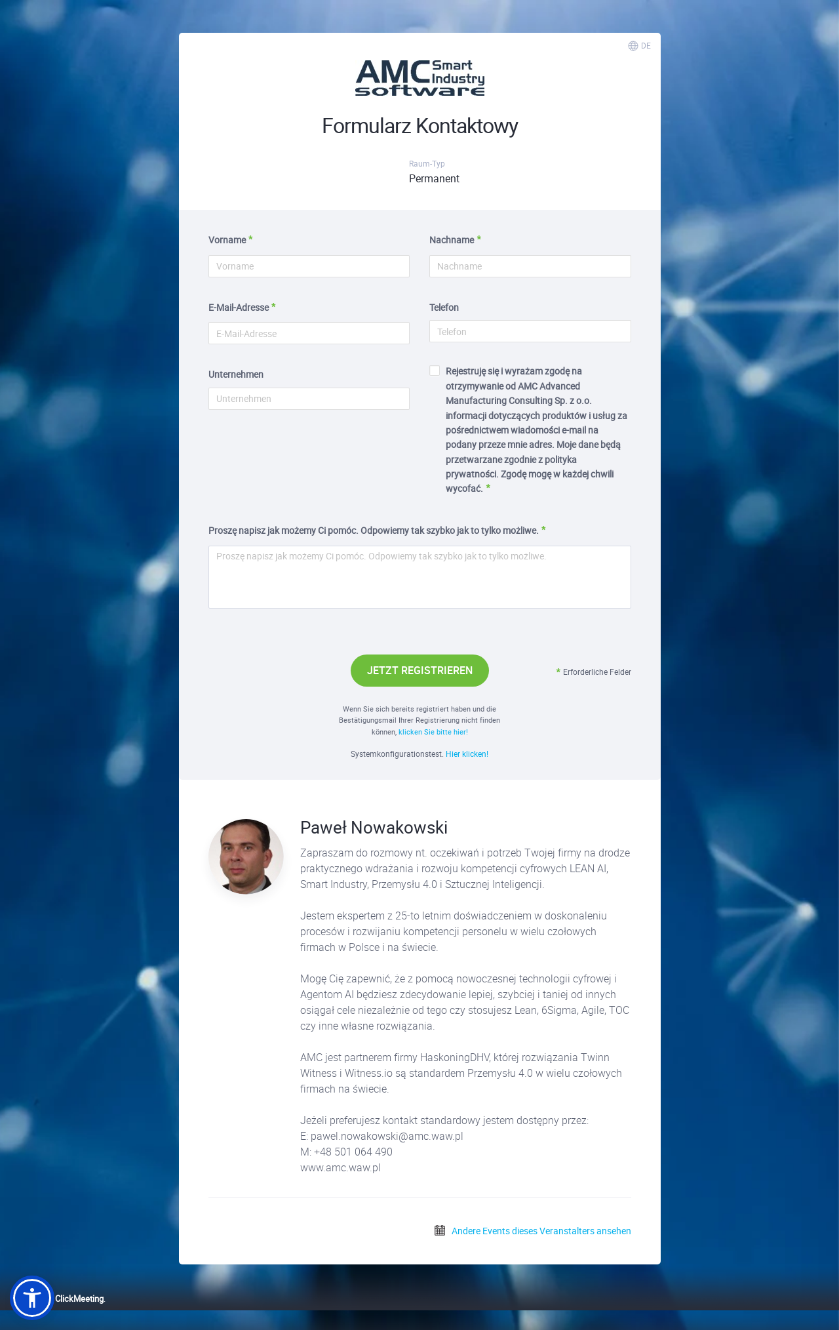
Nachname (451, 239)
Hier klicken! (467, 753)
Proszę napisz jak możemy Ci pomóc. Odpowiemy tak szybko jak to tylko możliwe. (373, 530)
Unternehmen (235, 374)
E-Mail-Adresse (238, 307)
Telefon (444, 307)
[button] (32, 1298)
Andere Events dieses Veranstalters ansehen (532, 1230)
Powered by (57, 1298)
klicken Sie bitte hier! (433, 731)
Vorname (227, 239)
